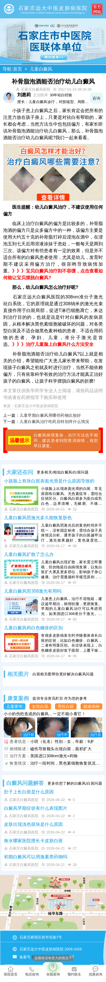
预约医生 (74, 971)
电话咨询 (32, 971)
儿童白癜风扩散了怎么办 (29, 554)
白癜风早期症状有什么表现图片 (35, 808)
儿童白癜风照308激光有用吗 (32, 590)
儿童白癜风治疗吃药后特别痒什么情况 (54, 421)
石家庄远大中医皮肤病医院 (36, 406)
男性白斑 (66, 706)
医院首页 (11, 971)
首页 (17, 69)
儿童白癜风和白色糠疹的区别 (33, 627)
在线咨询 (53, 969)
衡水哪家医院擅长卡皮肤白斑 (33, 840)
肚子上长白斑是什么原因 (29, 792)
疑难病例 (91, 706)
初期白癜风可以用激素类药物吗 (35, 856)
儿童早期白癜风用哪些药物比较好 (50, 415)
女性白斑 (40, 706)
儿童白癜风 (41, 69)
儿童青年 (14, 706)
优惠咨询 (95, 971)
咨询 (96, 98)
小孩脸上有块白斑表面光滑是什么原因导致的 (49, 480)
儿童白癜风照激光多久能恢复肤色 (38, 517)
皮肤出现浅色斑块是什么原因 (33, 824)
